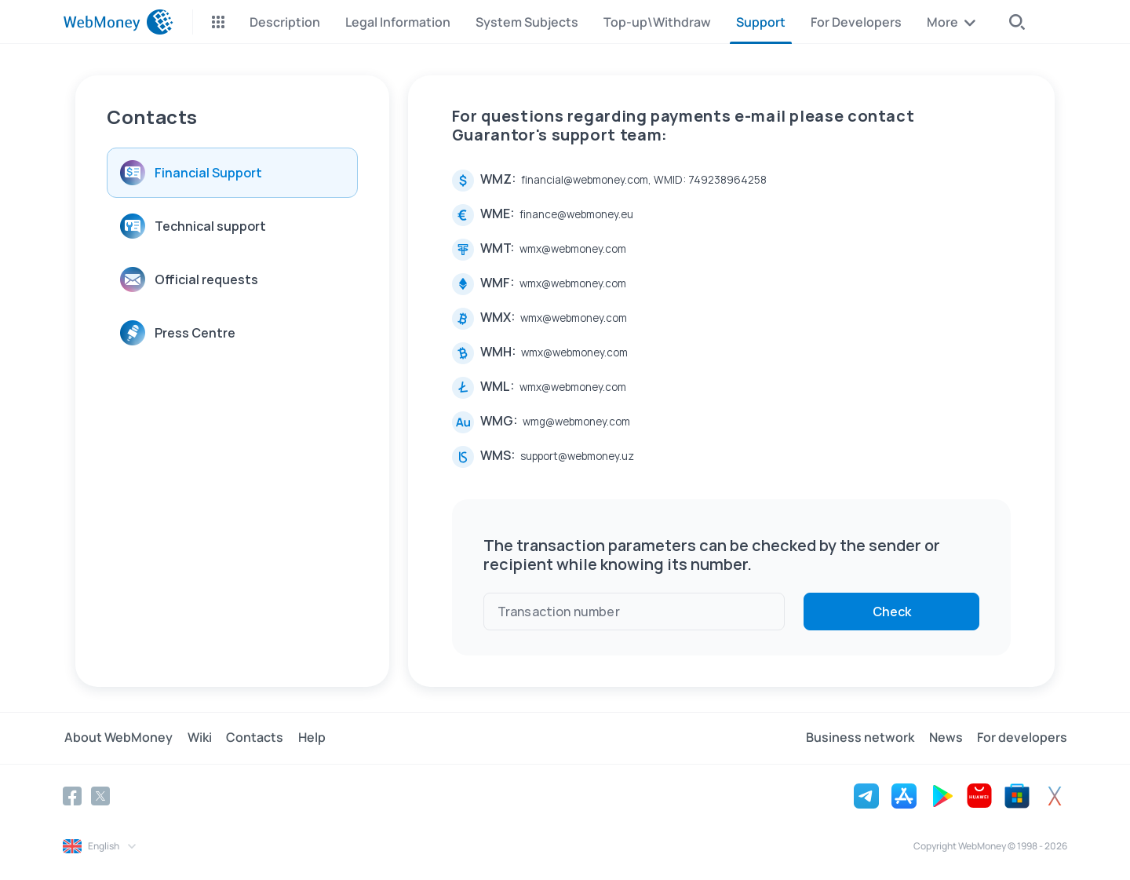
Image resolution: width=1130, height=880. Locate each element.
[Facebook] (72, 795)
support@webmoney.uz (577, 456)
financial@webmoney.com (584, 179)
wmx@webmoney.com (572, 249)
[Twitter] (100, 795)
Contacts (249, 738)
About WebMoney (117, 738)
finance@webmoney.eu (576, 214)
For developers (1022, 738)
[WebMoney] (118, 22)
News (947, 738)
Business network (864, 738)
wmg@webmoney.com (576, 421)
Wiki (196, 738)
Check (892, 611)
